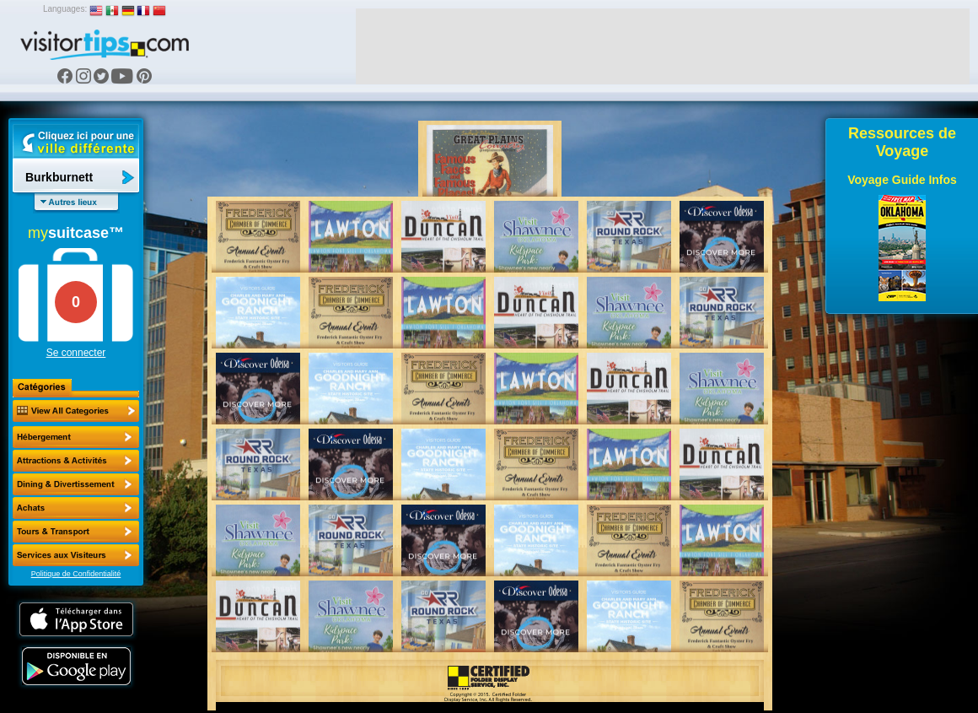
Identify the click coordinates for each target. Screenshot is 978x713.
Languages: (65, 9)
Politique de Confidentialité (76, 574)
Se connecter (76, 353)
